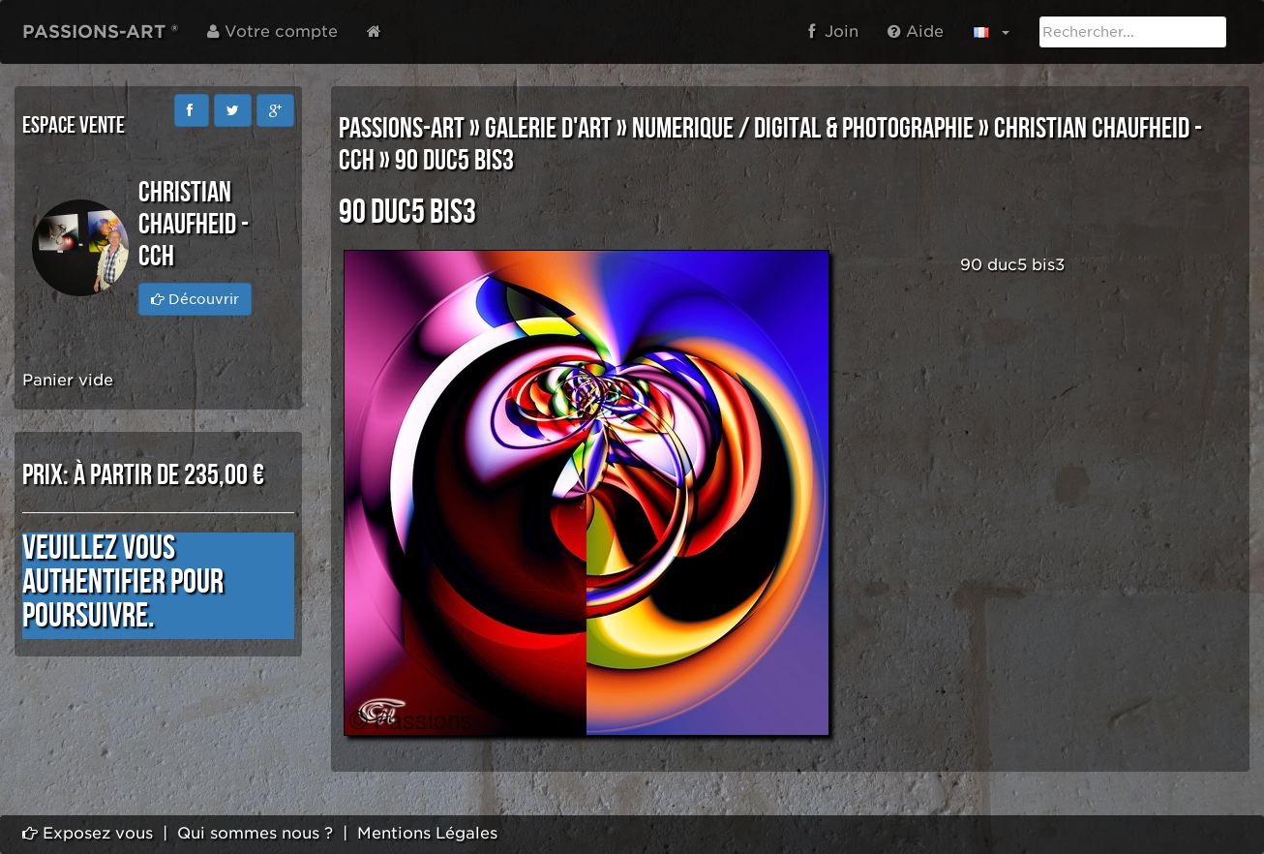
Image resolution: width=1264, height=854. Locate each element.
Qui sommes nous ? (255, 833)
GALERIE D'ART (548, 128)
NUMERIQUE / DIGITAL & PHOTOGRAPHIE (803, 128)
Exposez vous (87, 833)
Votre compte (272, 31)
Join (833, 31)
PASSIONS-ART (402, 128)
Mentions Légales (427, 833)
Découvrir (195, 299)
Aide (916, 31)
